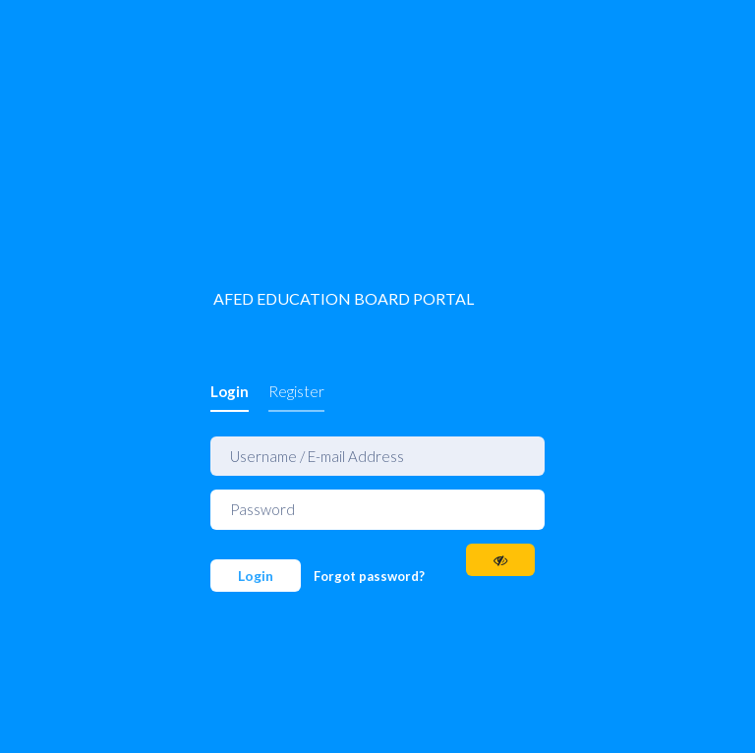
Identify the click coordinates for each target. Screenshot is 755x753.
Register (296, 391)
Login (229, 391)
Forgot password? (369, 576)
